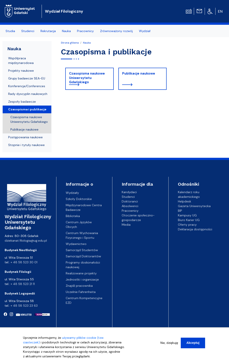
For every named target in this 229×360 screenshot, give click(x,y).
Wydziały (72, 193)
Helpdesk (184, 201)
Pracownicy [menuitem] (85, 31)
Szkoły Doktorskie (79, 199)
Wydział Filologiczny (64, 11)
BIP (180, 211)
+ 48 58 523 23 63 (24, 306)
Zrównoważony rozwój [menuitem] (116, 31)
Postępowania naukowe (25, 137)
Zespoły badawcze (22, 102)
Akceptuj (192, 343)
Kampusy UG (187, 215)
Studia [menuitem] (10, 31)
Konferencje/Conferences (26, 86)
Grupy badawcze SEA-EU (26, 78)
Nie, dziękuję (169, 343)
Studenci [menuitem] (27, 31)
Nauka (87, 42)
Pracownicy (130, 211)
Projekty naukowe (21, 71)
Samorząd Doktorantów (83, 256)
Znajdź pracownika (79, 286)
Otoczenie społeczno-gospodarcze (138, 217)
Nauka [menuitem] (66, 31)
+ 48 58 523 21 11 (23, 284)
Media (126, 225)
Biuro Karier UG (189, 220)
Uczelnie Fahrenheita (81, 292)
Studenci (128, 197)
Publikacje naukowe (138, 73)
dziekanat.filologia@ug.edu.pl (26, 241)
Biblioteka (73, 216)
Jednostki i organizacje (82, 279)
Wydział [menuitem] (144, 31)
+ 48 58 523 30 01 (24, 262)
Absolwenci (130, 206)
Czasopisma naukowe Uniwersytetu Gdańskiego (87, 77)
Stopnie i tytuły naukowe (26, 145)
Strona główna (70, 42)
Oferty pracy (187, 225)
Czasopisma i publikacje (27, 109)
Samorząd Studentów (82, 250)
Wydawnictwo (76, 244)
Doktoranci (130, 201)
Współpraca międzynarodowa (21, 60)
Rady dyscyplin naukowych (27, 94)
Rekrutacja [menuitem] (48, 31)
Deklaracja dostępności (195, 229)
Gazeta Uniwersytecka (194, 206)
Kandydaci (129, 192)
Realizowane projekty (81, 273)
